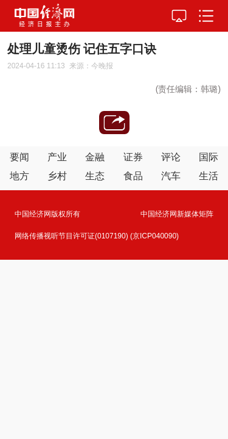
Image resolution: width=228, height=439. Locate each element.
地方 (19, 176)
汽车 (171, 176)
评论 (171, 157)
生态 (95, 176)
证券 (133, 157)
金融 (95, 157)
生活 (208, 176)
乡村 (57, 176)
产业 (57, 157)
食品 (133, 176)
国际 (208, 157)
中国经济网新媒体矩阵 (176, 214)
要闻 (19, 157)
